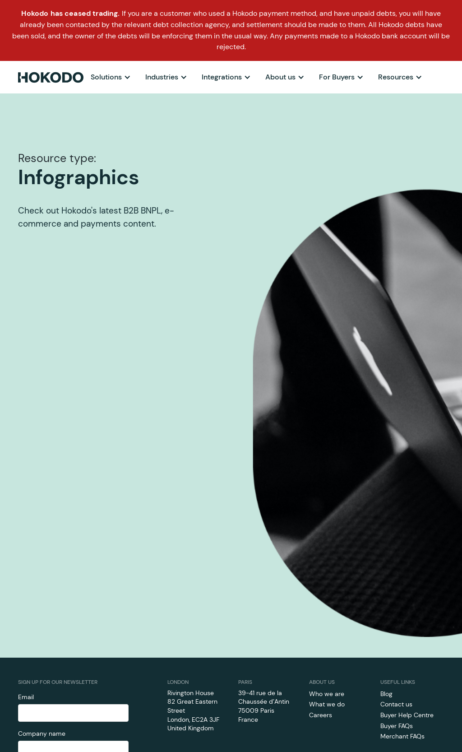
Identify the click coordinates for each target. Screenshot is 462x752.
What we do (327, 704)
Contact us (396, 704)
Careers (320, 715)
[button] (110, 77)
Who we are (326, 694)
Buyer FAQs (396, 726)
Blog (386, 694)
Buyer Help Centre (407, 715)
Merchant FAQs (402, 736)
